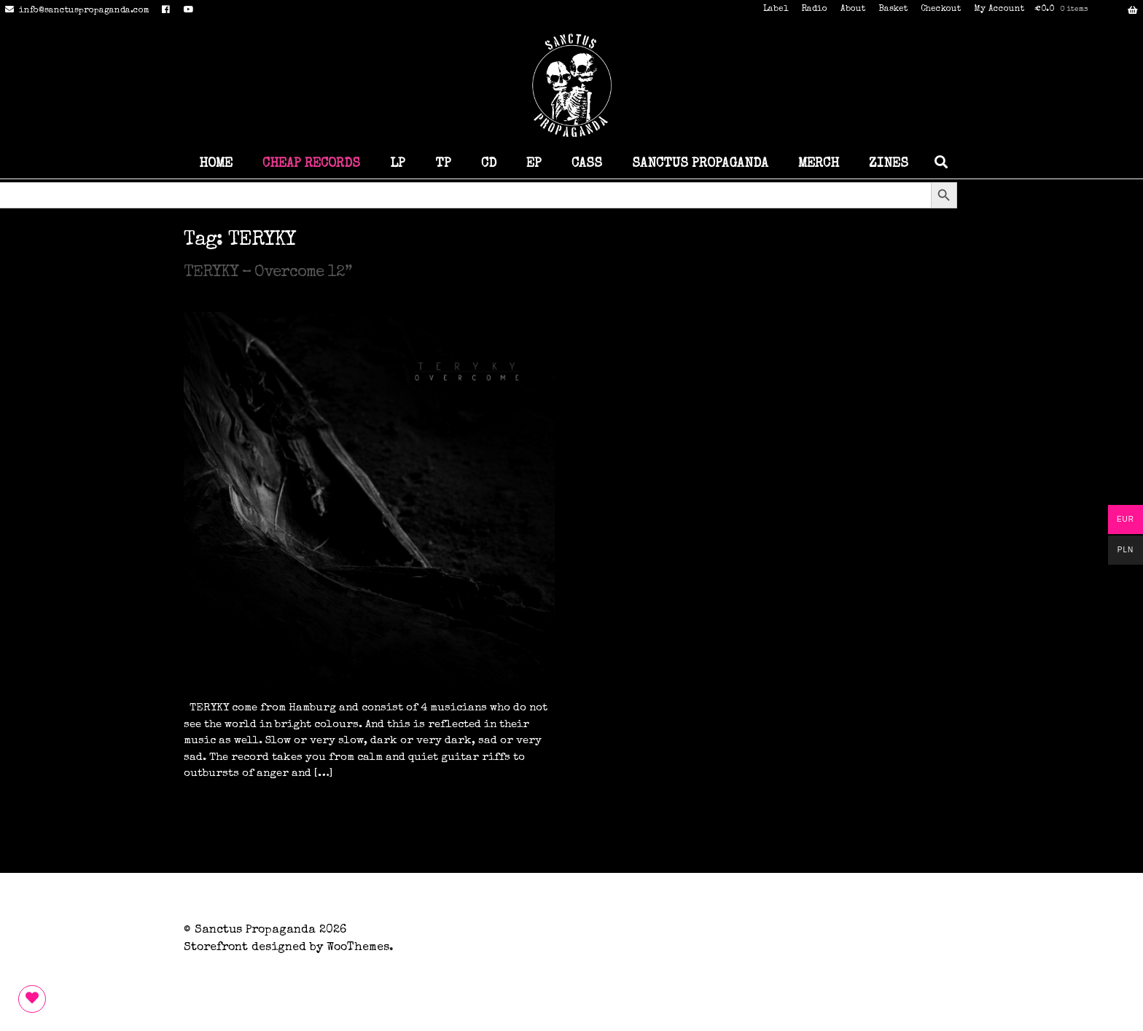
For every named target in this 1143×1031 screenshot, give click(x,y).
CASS (587, 163)
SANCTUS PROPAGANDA (700, 163)
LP (397, 163)
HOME (216, 163)
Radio (814, 9)
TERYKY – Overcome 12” (267, 273)
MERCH (818, 163)
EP (534, 163)
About (852, 9)
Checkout (941, 9)
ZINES (888, 163)
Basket (893, 9)
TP (443, 163)
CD (488, 163)
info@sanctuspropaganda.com (74, 11)
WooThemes (358, 948)
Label (775, 9)
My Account (999, 9)
